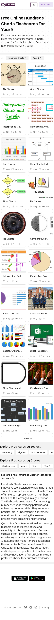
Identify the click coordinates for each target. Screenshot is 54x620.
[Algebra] (22, 452)
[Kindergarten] (8, 466)
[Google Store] (37, 578)
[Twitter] (25, 607)
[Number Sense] (38, 452)
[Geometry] (7, 452)
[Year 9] (37, 58)
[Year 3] (47, 466)
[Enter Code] (46, 4)
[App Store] (20, 578)
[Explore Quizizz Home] (8, 4)
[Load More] (27, 438)
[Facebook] (30, 607)
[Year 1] (23, 466)
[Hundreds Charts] (17, 58)
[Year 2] (35, 466)
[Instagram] (36, 607)
